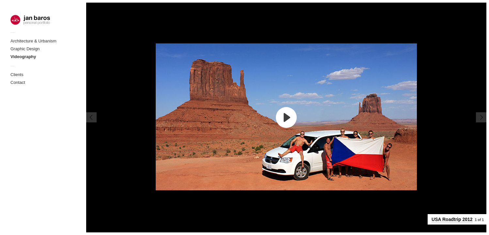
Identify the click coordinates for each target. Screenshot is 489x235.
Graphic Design (25, 48)
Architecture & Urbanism (33, 41)
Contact (17, 82)
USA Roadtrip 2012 (452, 219)
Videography (23, 56)
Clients (17, 74)
